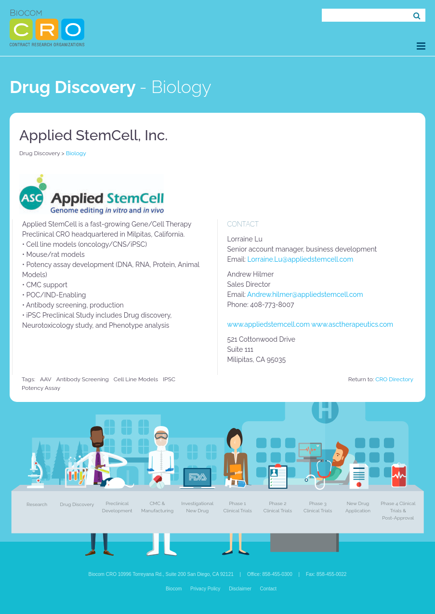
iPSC (169, 379)
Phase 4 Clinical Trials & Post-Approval (398, 511)
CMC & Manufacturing (157, 507)
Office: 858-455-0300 (269, 574)
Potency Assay (41, 388)
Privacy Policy (205, 588)
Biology (76, 153)
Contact (268, 588)
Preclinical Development (117, 507)
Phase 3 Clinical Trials (317, 507)
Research (36, 504)
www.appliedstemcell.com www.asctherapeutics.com (310, 324)
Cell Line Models (136, 379)
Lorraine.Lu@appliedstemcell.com (301, 259)
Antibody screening (82, 379)
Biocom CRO (47, 28)
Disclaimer (240, 588)
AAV (46, 379)
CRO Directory (394, 379)
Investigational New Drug (198, 507)
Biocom (174, 588)
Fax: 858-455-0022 (326, 574)
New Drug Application (357, 507)
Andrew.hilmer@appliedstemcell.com (305, 294)
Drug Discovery (39, 153)
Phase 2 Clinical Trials (278, 507)
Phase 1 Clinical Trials (237, 507)
